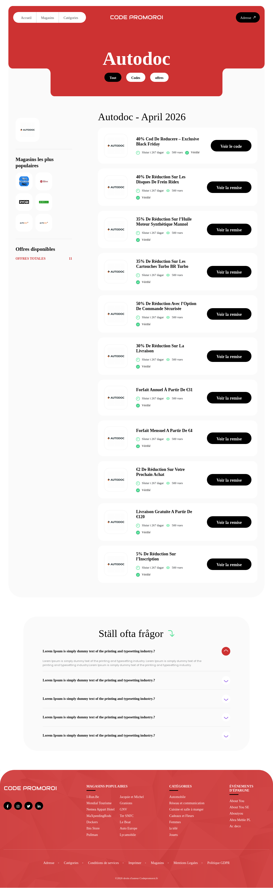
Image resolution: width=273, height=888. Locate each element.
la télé (173, 829)
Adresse (48, 863)
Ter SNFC (127, 816)
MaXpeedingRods (98, 816)
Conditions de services (103, 863)
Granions (126, 803)
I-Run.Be (92, 797)
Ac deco (235, 826)
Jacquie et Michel (132, 797)
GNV (123, 810)
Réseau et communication (187, 803)
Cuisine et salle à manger (186, 810)
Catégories (71, 18)
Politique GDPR (218, 863)
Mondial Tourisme (99, 803)
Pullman (92, 835)
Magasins (47, 18)
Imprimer (134, 863)
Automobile (177, 797)
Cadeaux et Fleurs (181, 816)
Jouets (173, 835)
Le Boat (125, 822)
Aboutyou (236, 814)
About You (236, 801)
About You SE (239, 807)
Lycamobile (128, 835)
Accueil (26, 18)
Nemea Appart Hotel (100, 810)
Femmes (175, 822)
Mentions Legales (186, 863)
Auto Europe (128, 829)
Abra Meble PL (239, 820)
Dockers (92, 822)
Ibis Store (93, 829)
